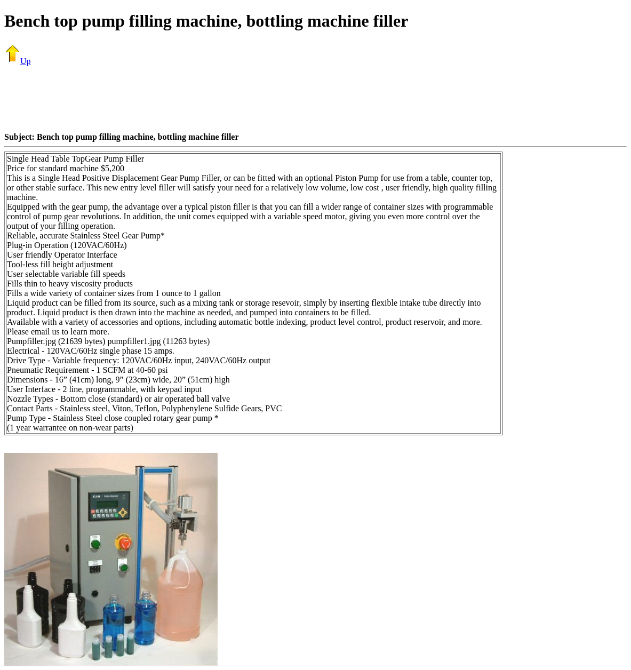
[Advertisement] (316, 99)
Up (17, 61)
